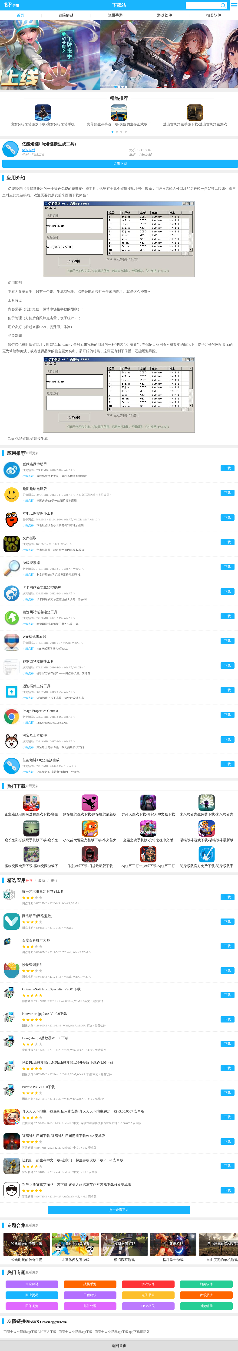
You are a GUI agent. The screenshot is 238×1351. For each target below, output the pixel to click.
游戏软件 (164, 15)
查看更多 (32, 453)
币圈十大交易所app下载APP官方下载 (29, 1332)
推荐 (29, 880)
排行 (54, 880)
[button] (112, 132)
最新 (41, 880)
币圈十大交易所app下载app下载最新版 (122, 1332)
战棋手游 (115, 15)
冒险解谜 (66, 15)
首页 (20, 15)
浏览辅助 (28, 150)
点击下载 (120, 163)
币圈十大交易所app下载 (76, 1332)
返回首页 (119, 1346)
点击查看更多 (119, 1210)
